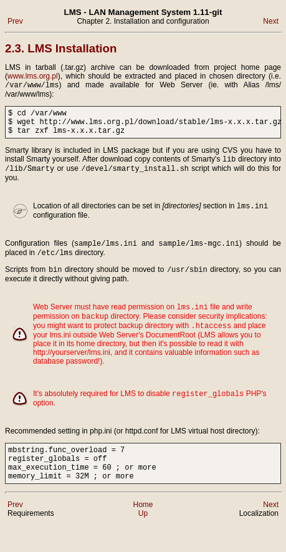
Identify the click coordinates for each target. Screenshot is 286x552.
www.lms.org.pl (32, 76)
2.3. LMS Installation (61, 48)
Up (143, 540)
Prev (15, 21)
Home (143, 531)
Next (271, 21)
